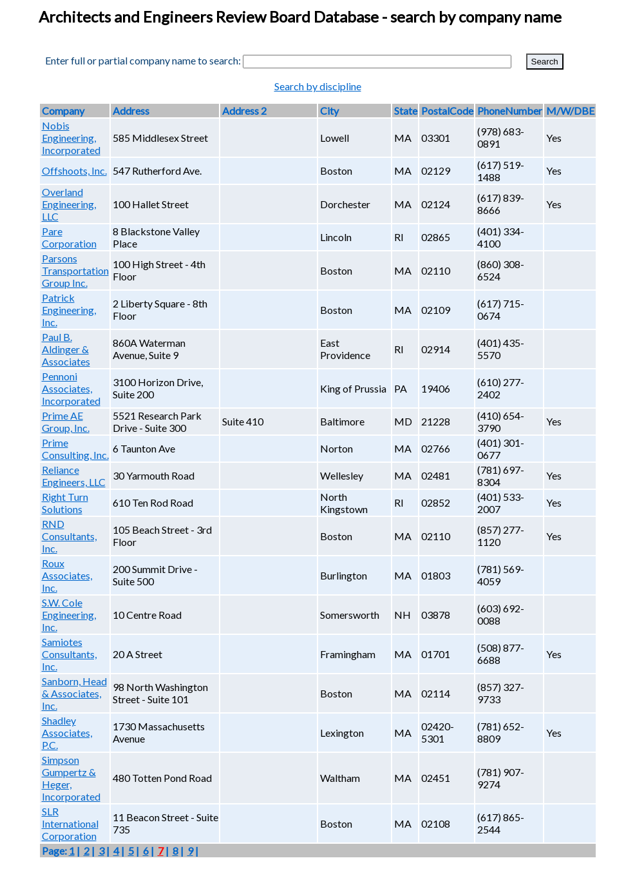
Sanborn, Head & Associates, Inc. (74, 693)
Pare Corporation (69, 237)
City (329, 110)
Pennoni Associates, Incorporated (71, 388)
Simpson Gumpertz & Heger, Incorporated (71, 778)
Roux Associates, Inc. (67, 575)
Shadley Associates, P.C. (67, 732)
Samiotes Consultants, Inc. (69, 654)
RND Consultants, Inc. (69, 536)
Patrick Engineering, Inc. (69, 309)
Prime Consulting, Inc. (75, 448)
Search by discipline (317, 86)
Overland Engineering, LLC (69, 204)
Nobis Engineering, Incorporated (71, 137)
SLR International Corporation (70, 823)
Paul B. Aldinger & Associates (66, 349)
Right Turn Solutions (65, 503)
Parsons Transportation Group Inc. (75, 270)
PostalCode (447, 110)
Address (131, 110)
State (405, 110)
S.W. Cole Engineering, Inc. (69, 614)
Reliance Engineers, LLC (74, 475)
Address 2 (244, 110)
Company (63, 110)
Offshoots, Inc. (74, 170)
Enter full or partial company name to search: (143, 60)
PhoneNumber (509, 110)
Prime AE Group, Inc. (66, 421)
